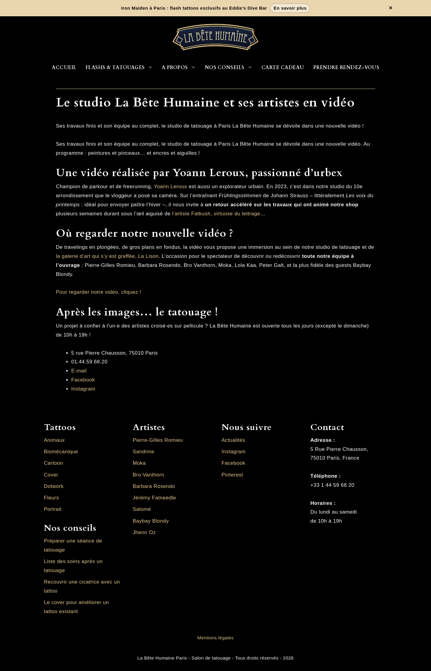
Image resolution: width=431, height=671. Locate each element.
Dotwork (54, 486)
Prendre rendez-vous (346, 67)
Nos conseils (231, 68)
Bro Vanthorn (148, 475)
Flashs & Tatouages (121, 68)
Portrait (53, 509)
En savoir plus (290, 8)
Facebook (83, 380)
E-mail (79, 371)
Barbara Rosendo (154, 486)
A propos (181, 68)
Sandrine (144, 451)
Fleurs (51, 498)
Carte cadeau (282, 67)
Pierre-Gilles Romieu (158, 440)
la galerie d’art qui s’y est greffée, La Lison (107, 256)
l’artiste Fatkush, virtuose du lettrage (216, 214)
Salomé (142, 509)
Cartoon (53, 463)
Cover (51, 475)
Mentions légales (215, 637)
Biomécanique (61, 451)
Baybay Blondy (151, 521)
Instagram (83, 389)
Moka (139, 463)
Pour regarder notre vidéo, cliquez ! (99, 292)
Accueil (64, 67)
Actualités (233, 440)
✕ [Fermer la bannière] (391, 8)
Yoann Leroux (170, 186)
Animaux (54, 440)
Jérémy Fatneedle (154, 498)
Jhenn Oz (144, 532)
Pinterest (232, 475)
